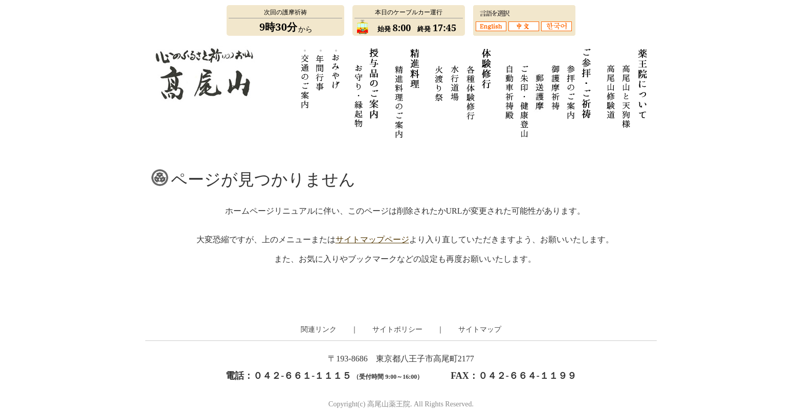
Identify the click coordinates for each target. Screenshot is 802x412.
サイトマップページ (372, 239)
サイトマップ (479, 329)
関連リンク (319, 329)
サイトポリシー (397, 329)
